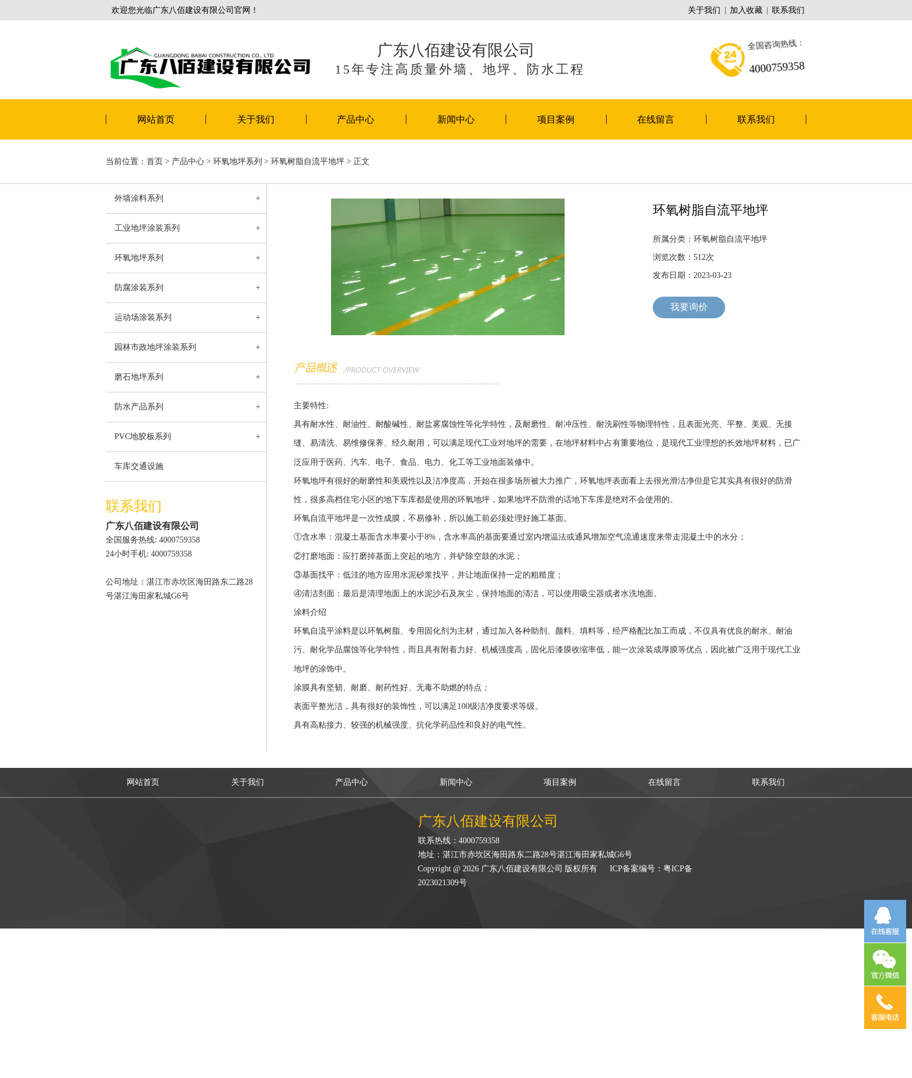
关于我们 (704, 10)
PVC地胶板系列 (142, 436)
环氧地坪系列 (237, 161)
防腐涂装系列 (138, 287)
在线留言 (655, 119)
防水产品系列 (138, 406)
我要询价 (689, 307)
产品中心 (355, 119)
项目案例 (556, 119)
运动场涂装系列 (143, 317)
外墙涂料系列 (138, 198)
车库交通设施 (138, 466)
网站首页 (156, 119)
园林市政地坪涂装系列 (155, 347)
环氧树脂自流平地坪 (307, 161)
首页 (155, 161)
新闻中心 (456, 119)
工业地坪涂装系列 (147, 228)
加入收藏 (746, 10)
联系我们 (788, 10)
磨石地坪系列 (138, 377)
